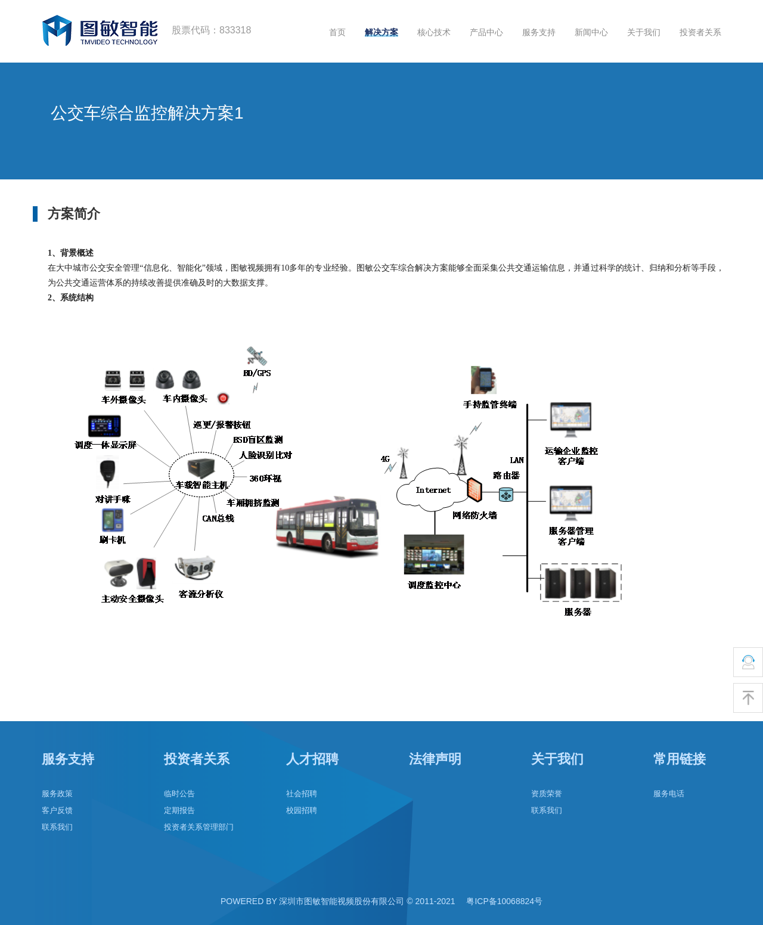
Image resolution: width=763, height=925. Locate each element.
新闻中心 (591, 32)
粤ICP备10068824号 (504, 901)
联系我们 (57, 826)
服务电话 (668, 793)
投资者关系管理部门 (199, 826)
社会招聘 (301, 793)
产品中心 (486, 32)
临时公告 (179, 793)
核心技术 (434, 32)
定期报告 (179, 810)
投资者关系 (700, 32)
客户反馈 (57, 810)
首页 (337, 32)
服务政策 (57, 793)
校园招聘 (301, 810)
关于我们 (643, 32)
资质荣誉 (546, 793)
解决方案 (381, 32)
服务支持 (539, 32)
